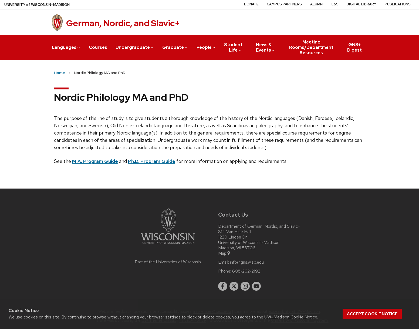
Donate (251, 4)
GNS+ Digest (354, 47)
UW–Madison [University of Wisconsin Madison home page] (37, 4)
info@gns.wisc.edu (247, 262)
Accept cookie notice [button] (372, 314)
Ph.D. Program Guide (151, 161)
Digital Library (361, 4)
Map (224, 253)
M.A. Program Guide (95, 161)
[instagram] (245, 286)
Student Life (233, 47)
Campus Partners (284, 4)
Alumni (316, 4)
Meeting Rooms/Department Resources (311, 47)
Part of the (168, 262)
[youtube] (256, 286)
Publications (398, 4)
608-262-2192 (246, 271)
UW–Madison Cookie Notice (290, 317)
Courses (98, 47)
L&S (335, 4)
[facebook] (222, 286)
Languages (66, 47)
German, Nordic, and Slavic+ (123, 23)
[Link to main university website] (168, 245)
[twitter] (234, 286)
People (206, 47)
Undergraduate (135, 47)
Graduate (175, 47)
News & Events (266, 47)
